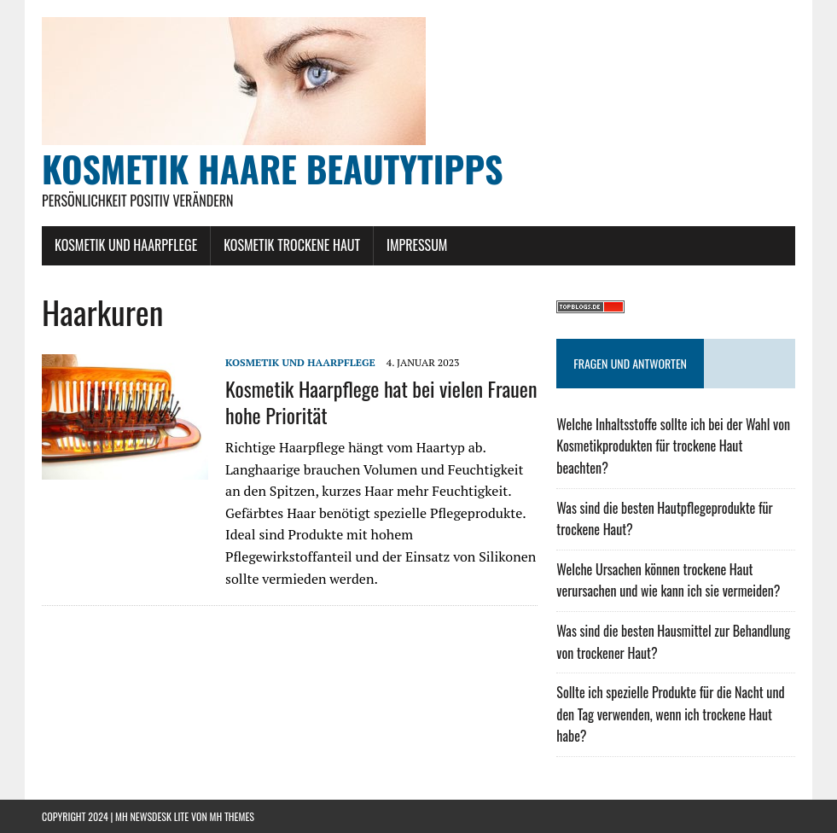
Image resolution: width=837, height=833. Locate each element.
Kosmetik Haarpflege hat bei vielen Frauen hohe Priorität (381, 401)
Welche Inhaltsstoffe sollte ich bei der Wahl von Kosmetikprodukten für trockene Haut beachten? (673, 446)
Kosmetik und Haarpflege (126, 245)
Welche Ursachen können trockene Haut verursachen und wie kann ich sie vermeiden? (668, 580)
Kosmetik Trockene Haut (292, 245)
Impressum (417, 245)
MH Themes (232, 816)
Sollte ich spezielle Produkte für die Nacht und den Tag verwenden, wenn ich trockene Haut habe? (670, 714)
